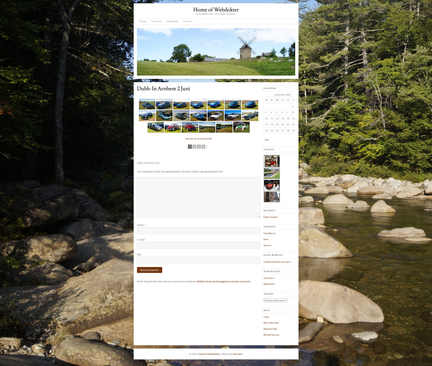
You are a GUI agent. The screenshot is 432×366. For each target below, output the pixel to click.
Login (266, 316)
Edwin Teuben (271, 217)
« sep (266, 139)
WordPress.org (271, 334)
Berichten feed (271, 322)
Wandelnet (269, 284)
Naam (141, 224)
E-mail (141, 239)
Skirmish (237, 353)
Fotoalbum (172, 21)
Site (139, 254)
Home (143, 21)
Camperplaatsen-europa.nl (277, 261)
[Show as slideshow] (198, 138)
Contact (187, 21)
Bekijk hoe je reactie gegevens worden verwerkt (223, 281)
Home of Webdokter (216, 9)
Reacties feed (270, 328)
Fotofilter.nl (270, 233)
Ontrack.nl (269, 278)
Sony (266, 239)
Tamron (267, 245)
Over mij (156, 21)
